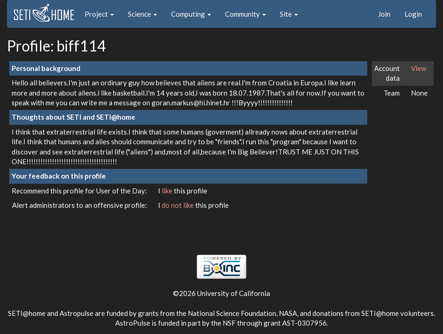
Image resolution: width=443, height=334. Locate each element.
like (168, 190)
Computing (191, 14)
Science (142, 14)
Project (99, 14)
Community (245, 14)
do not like (178, 205)
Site (289, 14)
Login (413, 14)
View (418, 68)
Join (384, 14)
